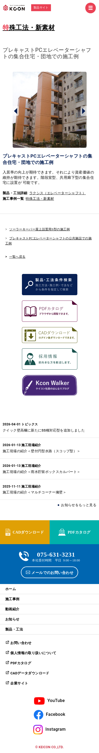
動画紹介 (12, 609)
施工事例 (12, 599)
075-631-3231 (56, 554)
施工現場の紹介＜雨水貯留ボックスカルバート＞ (42, 472)
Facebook (55, 714)
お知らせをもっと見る (78, 505)
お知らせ (12, 619)
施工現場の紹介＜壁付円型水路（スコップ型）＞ (42, 451)
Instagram (55, 729)
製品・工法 (14, 629)
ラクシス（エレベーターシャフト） (57, 193)
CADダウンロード (28, 532)
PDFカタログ (79, 532)
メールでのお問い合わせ (52, 572)
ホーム (10, 589)
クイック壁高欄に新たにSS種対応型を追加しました (44, 430)
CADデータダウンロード (29, 673)
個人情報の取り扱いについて (33, 653)
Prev (16, 111)
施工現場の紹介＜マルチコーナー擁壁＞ (34, 492)
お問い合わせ (20, 643)
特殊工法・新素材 (29, 27)
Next (84, 111)
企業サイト (19, 683)
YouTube (56, 700)
